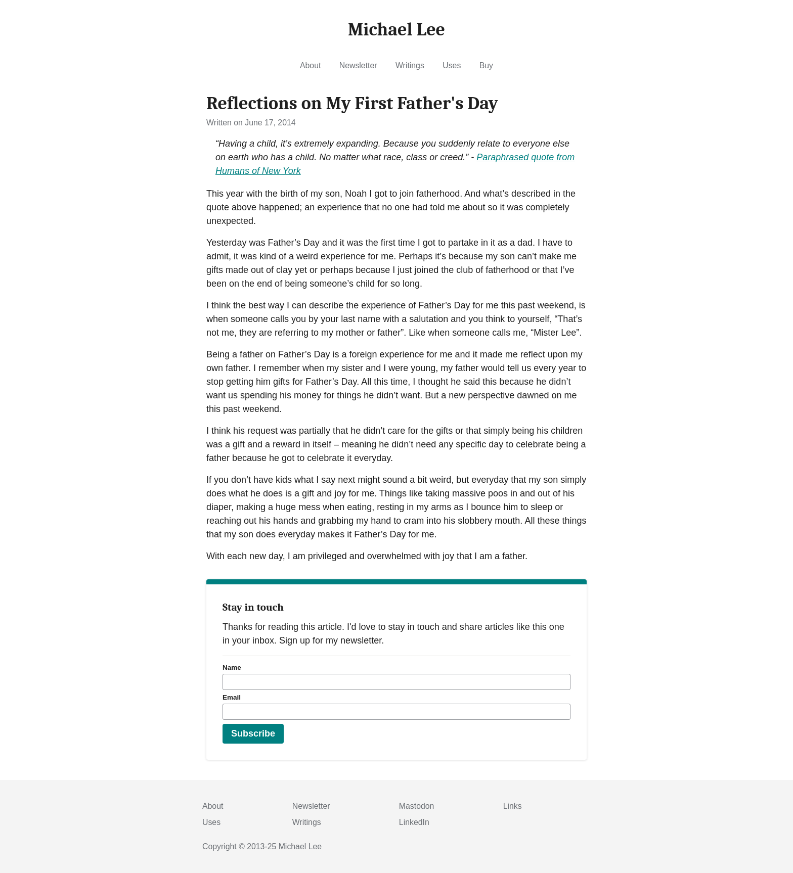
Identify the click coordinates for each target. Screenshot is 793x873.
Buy (486, 65)
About (310, 65)
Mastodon (416, 806)
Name (232, 667)
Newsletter (358, 65)
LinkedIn (414, 822)
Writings (409, 65)
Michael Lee (300, 846)
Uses (452, 65)
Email (232, 697)
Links (512, 806)
